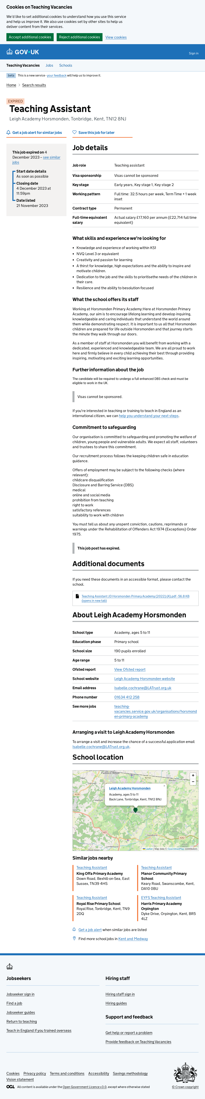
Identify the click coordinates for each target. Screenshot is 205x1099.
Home (11, 85)
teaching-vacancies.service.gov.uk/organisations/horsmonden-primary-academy (155, 711)
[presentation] (135, 810)
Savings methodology (130, 1073)
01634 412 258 (127, 697)
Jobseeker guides (20, 1012)
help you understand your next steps (149, 415)
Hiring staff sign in (120, 994)
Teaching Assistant (91, 867)
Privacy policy (34, 1073)
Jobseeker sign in (20, 994)
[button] (135, 811)
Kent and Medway (133, 938)
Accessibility (98, 1073)
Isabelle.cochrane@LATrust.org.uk (142, 688)
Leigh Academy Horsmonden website (144, 678)
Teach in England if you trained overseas (38, 1030)
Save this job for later (96, 132)
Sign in (194, 53)
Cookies (13, 1073)
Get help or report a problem (129, 1032)
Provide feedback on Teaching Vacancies (138, 1041)
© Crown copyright (185, 1087)
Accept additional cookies (30, 37)
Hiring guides (116, 1003)
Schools (65, 65)
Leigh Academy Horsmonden (130, 788)
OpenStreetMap (176, 848)
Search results (34, 85)
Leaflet (148, 848)
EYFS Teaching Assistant (161, 897)
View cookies (116, 37)
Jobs (49, 65)
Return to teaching (21, 1021)
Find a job (14, 1003)
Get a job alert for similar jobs (37, 132)
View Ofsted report (130, 669)
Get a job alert (90, 929)
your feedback (56, 75)
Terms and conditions (67, 1073)
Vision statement (20, 1079)
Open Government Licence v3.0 (85, 1087)
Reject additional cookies (79, 37)
